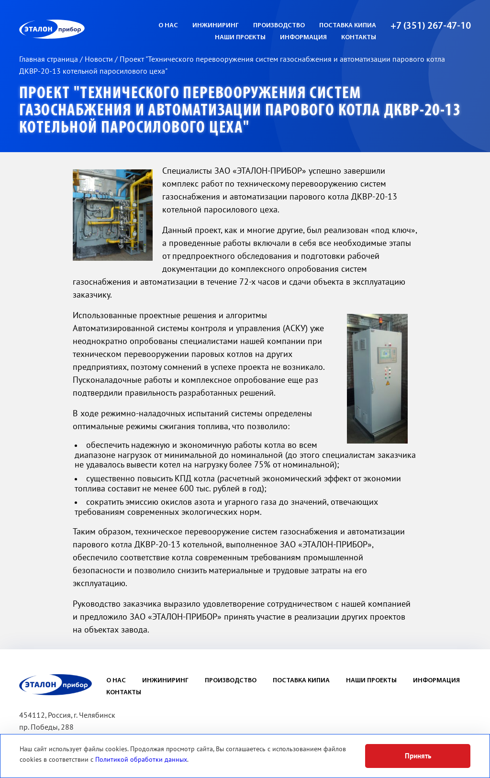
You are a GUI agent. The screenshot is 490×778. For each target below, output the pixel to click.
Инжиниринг (215, 25)
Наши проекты (240, 37)
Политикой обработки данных (141, 760)
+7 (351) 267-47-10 (430, 26)
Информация (303, 37)
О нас (168, 25)
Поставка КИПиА (347, 25)
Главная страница (49, 59)
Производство (279, 25)
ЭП (75, 29)
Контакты (358, 37)
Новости (100, 59)
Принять (418, 756)
